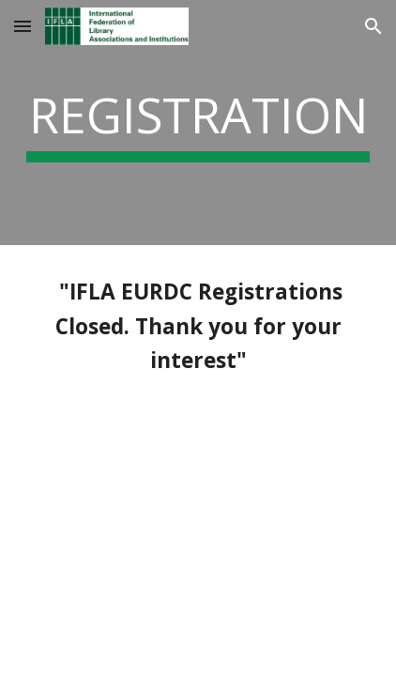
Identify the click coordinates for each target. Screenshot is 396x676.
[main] (197, 122)
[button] (22, 26)
